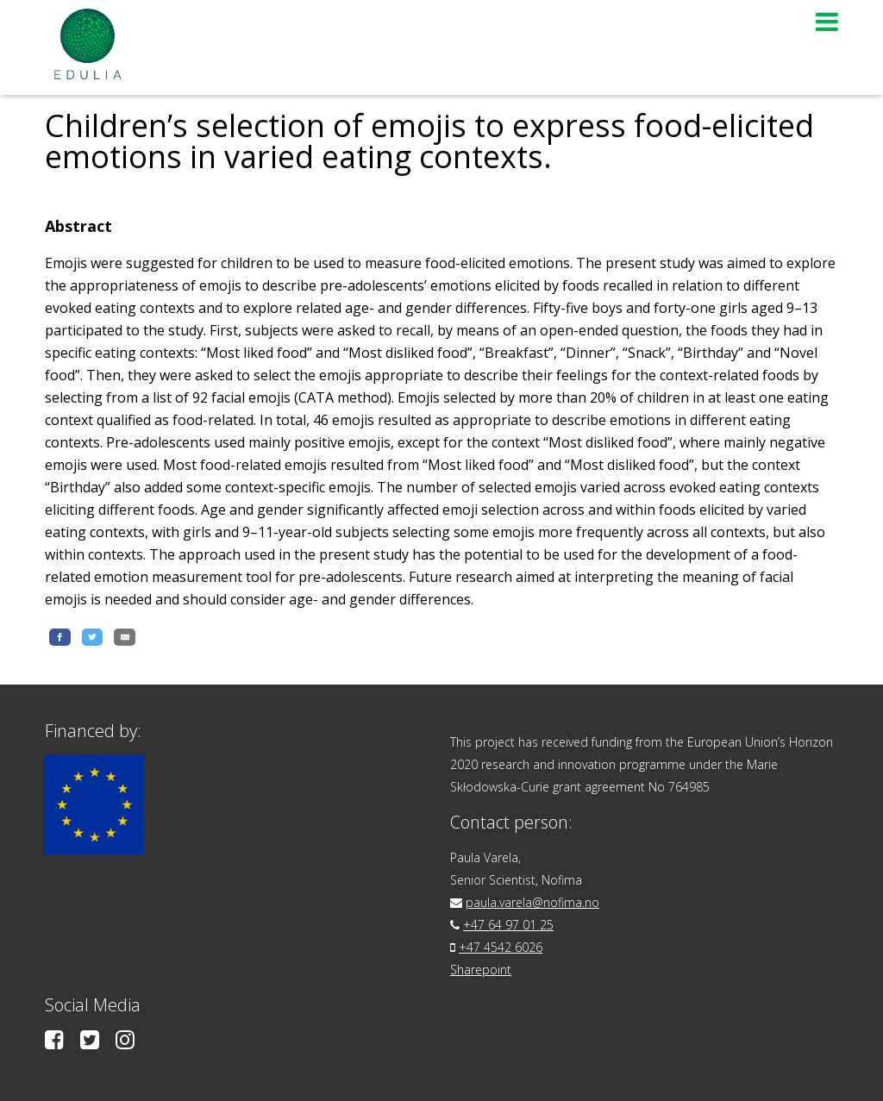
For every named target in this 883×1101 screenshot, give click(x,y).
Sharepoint (480, 969)
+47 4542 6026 (500, 947)
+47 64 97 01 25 (508, 924)
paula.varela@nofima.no (532, 902)
